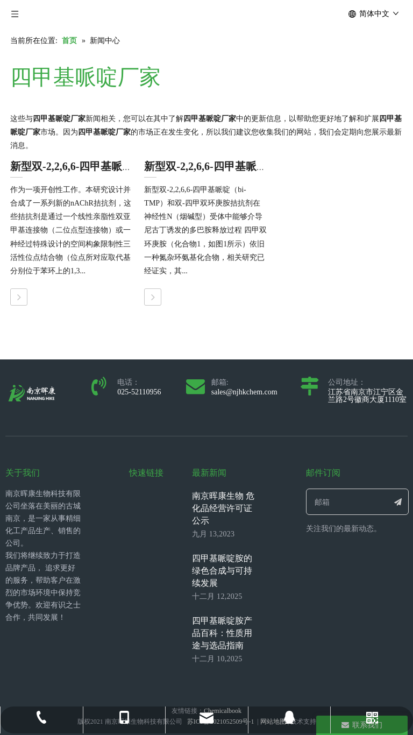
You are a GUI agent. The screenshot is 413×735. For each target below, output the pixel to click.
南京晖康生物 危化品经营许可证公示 (223, 508)
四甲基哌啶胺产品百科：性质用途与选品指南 (222, 633)
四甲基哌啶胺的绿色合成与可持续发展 (222, 571)
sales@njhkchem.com (244, 392)
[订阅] (398, 501)
